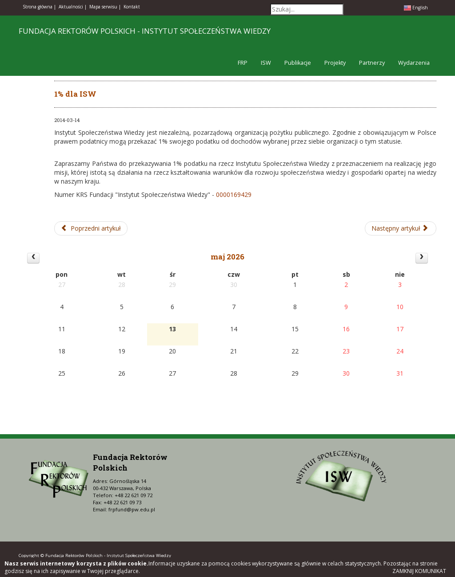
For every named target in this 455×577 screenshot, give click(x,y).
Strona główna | (39, 7)
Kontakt (132, 7)
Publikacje (297, 63)
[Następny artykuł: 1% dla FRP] (401, 228)
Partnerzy (372, 63)
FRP (242, 63)
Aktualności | (73, 7)
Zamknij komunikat (419, 571)
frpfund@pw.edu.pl (131, 509)
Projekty (335, 63)
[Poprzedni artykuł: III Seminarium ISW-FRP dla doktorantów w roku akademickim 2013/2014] (91, 228)
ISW (266, 63)
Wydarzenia (414, 63)
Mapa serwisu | (105, 7)
